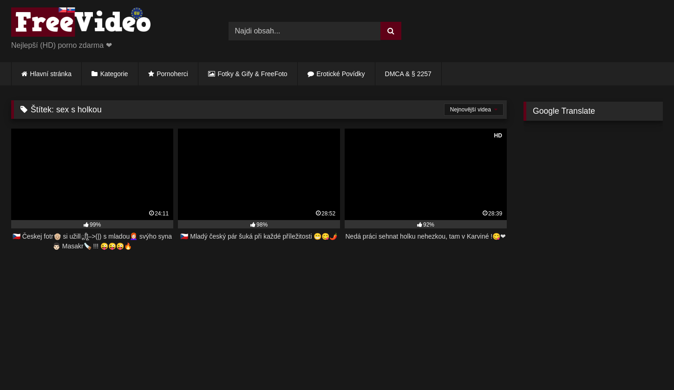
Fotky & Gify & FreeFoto (253, 74)
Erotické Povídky (340, 74)
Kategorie (114, 74)
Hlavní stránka (51, 74)
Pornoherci (172, 74)
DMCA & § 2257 (408, 74)
